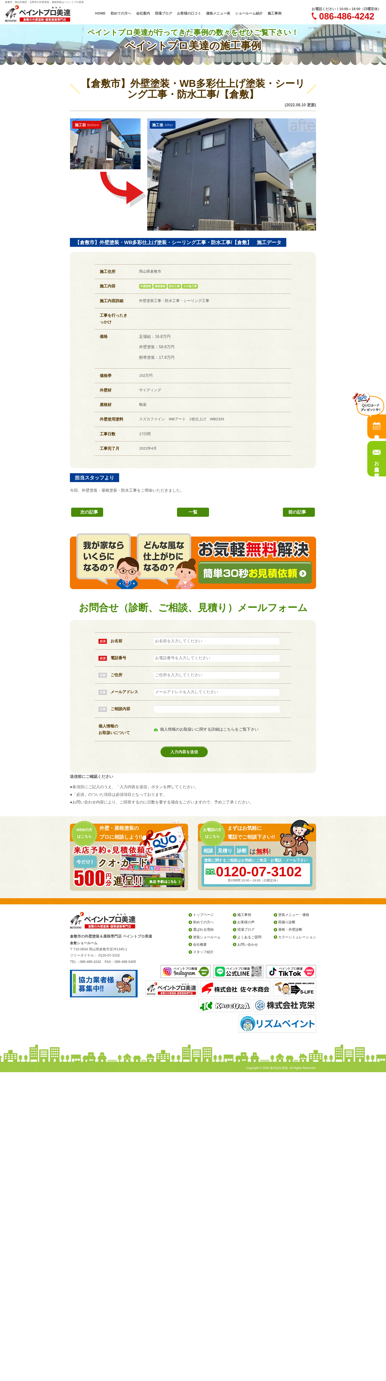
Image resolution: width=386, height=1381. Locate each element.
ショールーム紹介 (249, 13)
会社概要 (200, 944)
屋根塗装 (160, 286)
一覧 (193, 512)
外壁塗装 (145, 286)
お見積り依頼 (376, 463)
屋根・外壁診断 (290, 929)
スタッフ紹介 (203, 952)
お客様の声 (246, 922)
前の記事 (297, 512)
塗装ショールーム (207, 937)
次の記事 (89, 512)
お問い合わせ (247, 944)
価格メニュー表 (218, 13)
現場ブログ (163, 13)
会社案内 (143, 13)
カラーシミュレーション (297, 937)
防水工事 (174, 286)
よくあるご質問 (249, 937)
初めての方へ (121, 13)
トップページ (203, 915)
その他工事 (190, 286)
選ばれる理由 (203, 929)
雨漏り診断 (286, 922)
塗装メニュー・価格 (293, 915)
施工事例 (274, 13)
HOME (100, 13)
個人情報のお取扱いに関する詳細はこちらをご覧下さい (209, 729)
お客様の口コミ (189, 13)
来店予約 (376, 426)
